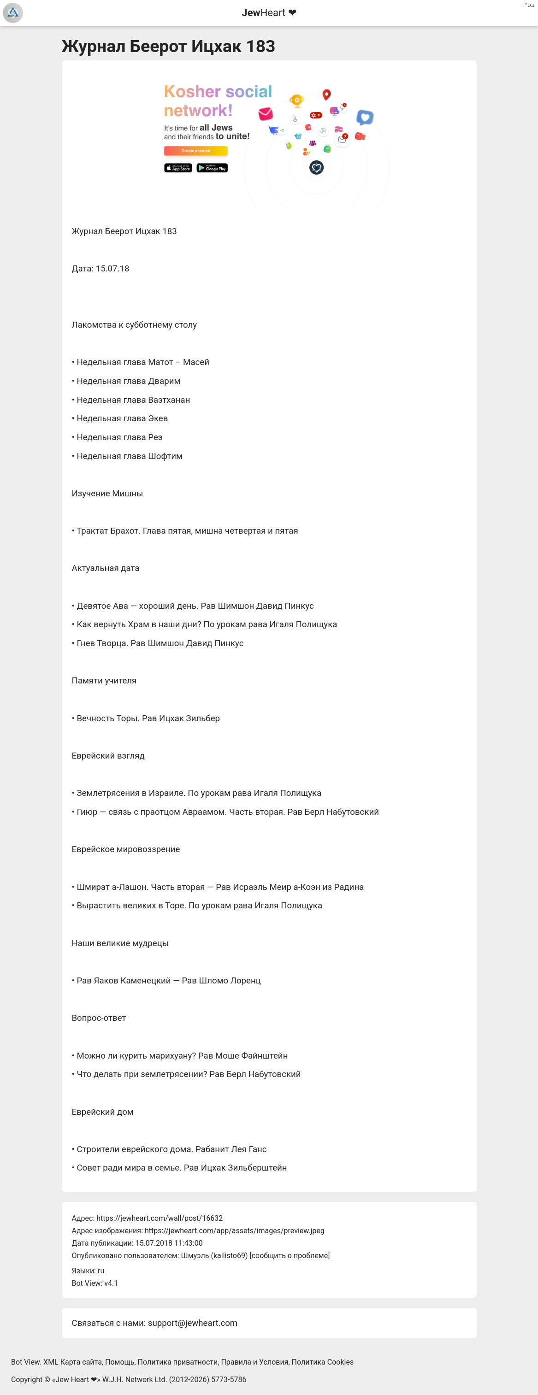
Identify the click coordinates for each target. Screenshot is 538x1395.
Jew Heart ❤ (76, 1379)
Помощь (119, 1362)
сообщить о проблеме (290, 1255)
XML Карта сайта (72, 1362)
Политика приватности (178, 1362)
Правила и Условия (254, 1362)
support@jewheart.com (192, 1323)
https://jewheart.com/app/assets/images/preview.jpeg (235, 1230)
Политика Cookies (323, 1362)
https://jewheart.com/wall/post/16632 (159, 1218)
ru (101, 1270)
